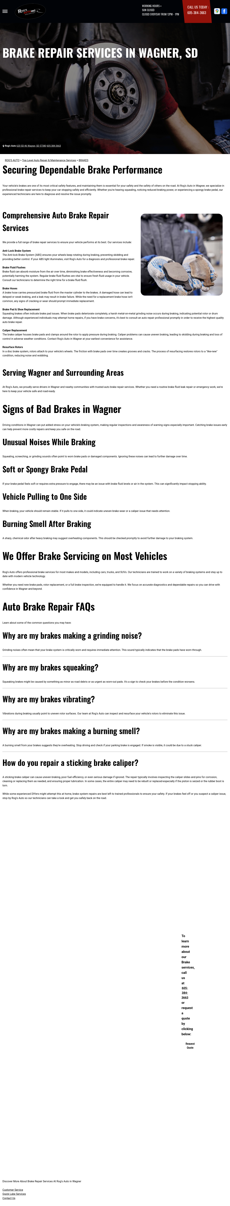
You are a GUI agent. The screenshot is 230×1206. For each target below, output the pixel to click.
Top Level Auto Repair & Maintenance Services (49, 160)
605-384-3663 (196, 12)
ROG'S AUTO (12, 160)
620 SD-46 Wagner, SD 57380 (31, 146)
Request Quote (190, 1045)
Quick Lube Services (14, 1194)
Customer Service (12, 1189)
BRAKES (83, 160)
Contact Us (8, 1198)
